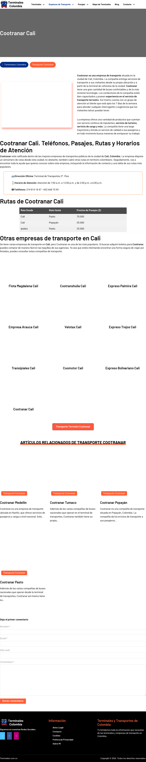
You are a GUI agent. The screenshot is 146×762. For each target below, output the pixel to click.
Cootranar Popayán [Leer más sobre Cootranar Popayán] (113, 502)
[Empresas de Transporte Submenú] (73, 4)
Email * (4, 638)
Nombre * (5, 626)
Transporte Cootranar (43, 64)
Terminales (36, 4)
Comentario (7, 662)
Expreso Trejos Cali (122, 327)
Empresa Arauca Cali (23, 327)
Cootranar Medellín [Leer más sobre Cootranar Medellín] (13, 502)
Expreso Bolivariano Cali (122, 368)
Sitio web (5, 650)
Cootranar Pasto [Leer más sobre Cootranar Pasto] (11, 582)
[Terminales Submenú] (44, 4)
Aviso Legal (58, 727)
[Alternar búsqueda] (142, 4)
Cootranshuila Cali (73, 286)
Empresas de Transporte (60, 4)
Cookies (56, 735)
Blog (117, 4)
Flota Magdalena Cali (23, 286)
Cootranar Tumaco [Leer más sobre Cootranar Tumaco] (63, 502)
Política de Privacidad (63, 739)
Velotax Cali (73, 327)
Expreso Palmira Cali (122, 286)
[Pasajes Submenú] (87, 4)
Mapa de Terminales (102, 4)
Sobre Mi (57, 743)
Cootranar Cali (23, 409)
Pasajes (81, 4)
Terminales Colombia (14, 64)
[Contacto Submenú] (134, 4)
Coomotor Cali (73, 368)
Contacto (127, 4)
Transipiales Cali (23, 368)
